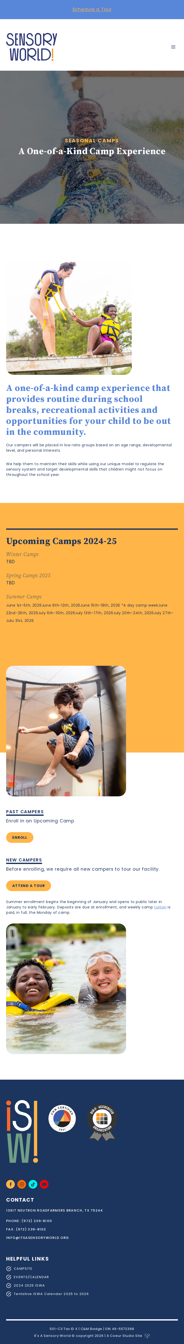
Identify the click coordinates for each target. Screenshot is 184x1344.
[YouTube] (44, 1184)
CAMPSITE (23, 1268)
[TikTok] (33, 1184)
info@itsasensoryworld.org (37, 1237)
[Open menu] (173, 47)
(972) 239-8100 (36, 1220)
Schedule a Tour (92, 9)
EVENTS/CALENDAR (31, 1277)
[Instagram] (21, 1184)
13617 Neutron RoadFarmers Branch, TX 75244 (54, 1210)
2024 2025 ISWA (29, 1285)
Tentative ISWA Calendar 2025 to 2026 (51, 1293)
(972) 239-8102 (31, 1229)
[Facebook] (10, 1184)
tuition (160, 907)
